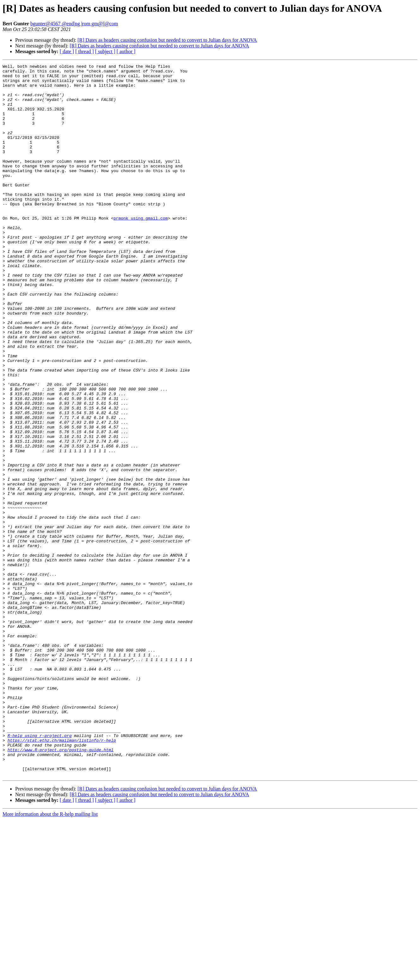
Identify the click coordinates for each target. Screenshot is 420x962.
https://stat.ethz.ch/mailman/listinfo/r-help (62, 876)
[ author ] (126, 51)
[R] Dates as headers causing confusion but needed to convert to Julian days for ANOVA (167, 40)
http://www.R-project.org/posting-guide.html (60, 887)
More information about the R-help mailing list (50, 956)
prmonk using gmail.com (140, 249)
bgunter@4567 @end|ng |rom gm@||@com (74, 23)
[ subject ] (105, 51)
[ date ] (67, 51)
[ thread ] (84, 51)
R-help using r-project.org (40, 870)
